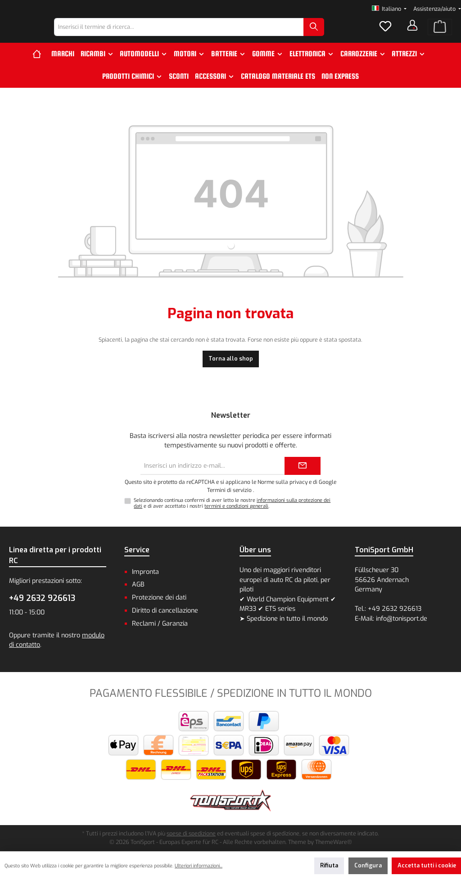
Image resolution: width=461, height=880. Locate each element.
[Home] (40, 70)
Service (136, 550)
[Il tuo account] (412, 33)
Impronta (145, 572)
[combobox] (202, 35)
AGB (138, 584)
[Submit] (303, 466)
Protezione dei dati (159, 597)
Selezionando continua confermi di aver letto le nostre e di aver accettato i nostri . (232, 503)
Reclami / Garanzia (160, 623)
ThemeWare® (333, 842)
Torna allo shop (230, 375)
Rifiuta (329, 865)
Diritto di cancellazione (165, 610)
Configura (368, 865)
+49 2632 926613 (42, 598)
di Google (324, 482)
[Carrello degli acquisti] (440, 35)
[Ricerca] (337, 35)
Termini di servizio (229, 490)
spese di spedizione (191, 833)
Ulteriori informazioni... (198, 865)
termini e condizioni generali (236, 506)
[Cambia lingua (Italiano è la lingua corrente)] (389, 9)
